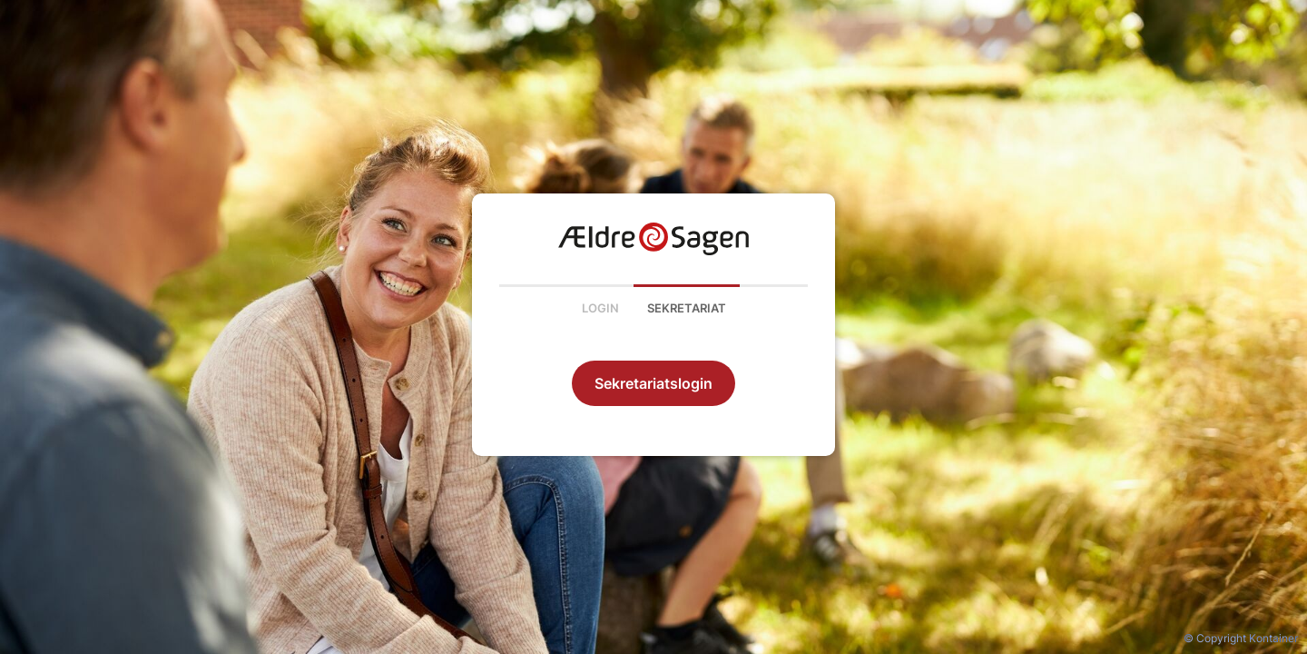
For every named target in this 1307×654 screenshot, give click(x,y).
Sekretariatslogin (653, 383)
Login (600, 308)
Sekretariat (686, 308)
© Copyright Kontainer (1241, 638)
